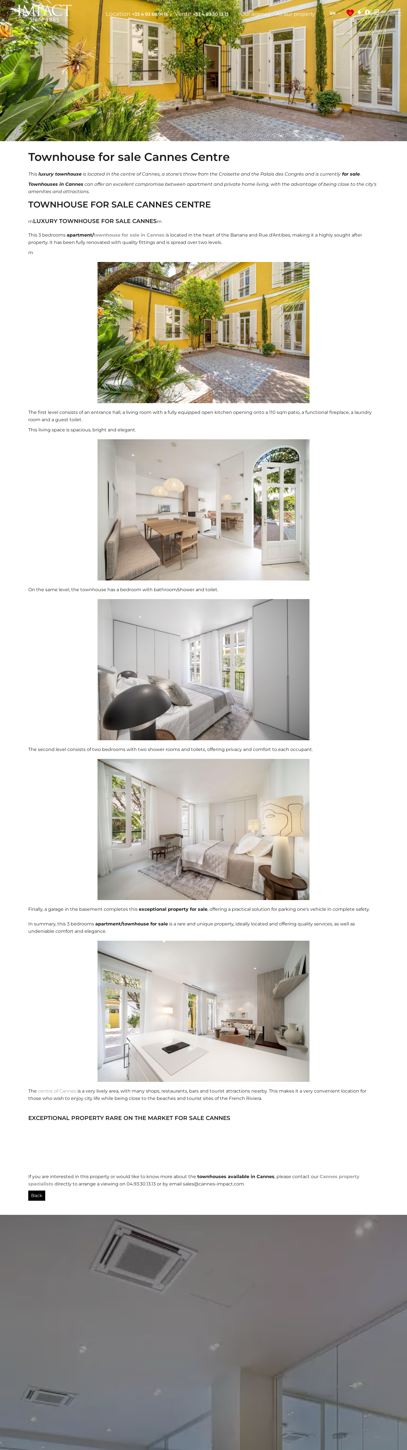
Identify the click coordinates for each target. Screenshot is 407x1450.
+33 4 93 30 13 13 (211, 14)
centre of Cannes (57, 1091)
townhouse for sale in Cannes (129, 235)
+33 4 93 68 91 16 (150, 14)
